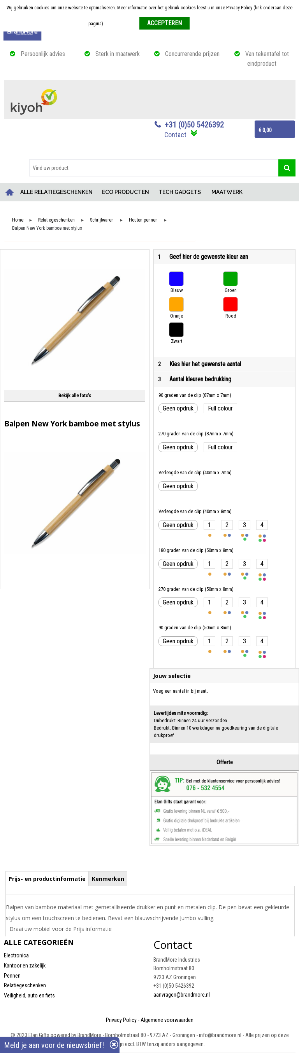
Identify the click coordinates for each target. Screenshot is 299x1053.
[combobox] (153, 167)
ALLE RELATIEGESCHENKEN (56, 192)
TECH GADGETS (179, 192)
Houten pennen (143, 220)
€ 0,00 (265, 130)
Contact (175, 135)
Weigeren (201, 23)
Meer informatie (120, 23)
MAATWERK (227, 192)
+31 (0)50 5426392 (194, 124)
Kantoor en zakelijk (25, 965)
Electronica (16, 955)
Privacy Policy (121, 1020)
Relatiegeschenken (56, 220)
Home (10, 192)
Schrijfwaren (102, 220)
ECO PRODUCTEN (125, 192)
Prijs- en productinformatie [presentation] (47, 878)
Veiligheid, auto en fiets (29, 995)
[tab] (47, 878)
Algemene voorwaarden (167, 1020)
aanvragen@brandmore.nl (181, 995)
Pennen (12, 976)
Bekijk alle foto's (74, 395)
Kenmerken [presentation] (108, 878)
